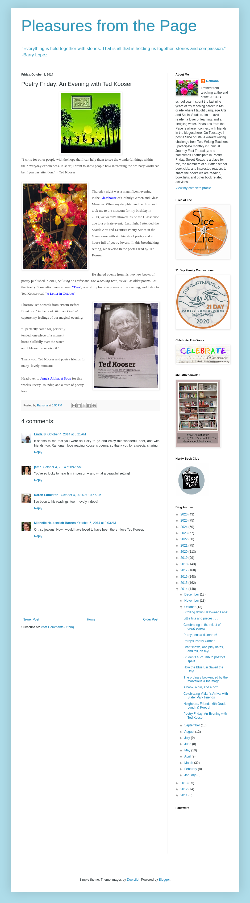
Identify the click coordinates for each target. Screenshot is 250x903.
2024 (185, 527)
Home (91, 619)
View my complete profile (193, 188)
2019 (185, 558)
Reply (38, 452)
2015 (185, 583)
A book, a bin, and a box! (201, 687)
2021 (185, 545)
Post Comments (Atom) (57, 627)
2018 (185, 564)
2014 (185, 589)
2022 (185, 539)
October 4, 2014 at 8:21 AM (66, 434)
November (192, 600)
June (188, 744)
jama (37, 467)
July (187, 738)
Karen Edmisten (46, 495)
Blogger (164, 879)
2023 (185, 533)
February (191, 769)
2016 (185, 577)
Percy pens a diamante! (200, 635)
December (192, 594)
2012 (185, 789)
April (187, 756)
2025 (185, 520)
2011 (185, 795)
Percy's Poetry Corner (199, 641)
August (189, 732)
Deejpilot (133, 879)
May (187, 750)
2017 (185, 570)
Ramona (212, 81)
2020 (185, 552)
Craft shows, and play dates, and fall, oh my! (204, 649)
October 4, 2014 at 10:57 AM (81, 495)
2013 (185, 783)
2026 (185, 514)
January (190, 775)
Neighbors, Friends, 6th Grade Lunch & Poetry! (205, 705)
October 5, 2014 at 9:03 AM (96, 523)
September (192, 725)
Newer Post (31, 619)
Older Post (150, 619)
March (189, 763)
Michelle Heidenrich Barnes (55, 523)
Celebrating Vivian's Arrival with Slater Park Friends (206, 695)
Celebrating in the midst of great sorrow (202, 626)
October (190, 607)
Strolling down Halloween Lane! (206, 612)
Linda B (40, 434)
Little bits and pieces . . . (201, 618)
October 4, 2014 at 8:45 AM (62, 467)
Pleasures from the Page (109, 26)
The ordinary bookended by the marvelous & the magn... (206, 679)
